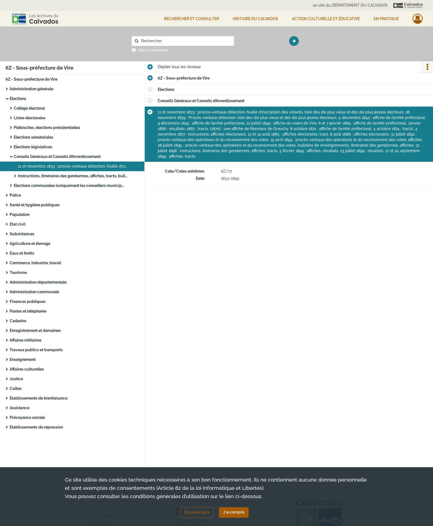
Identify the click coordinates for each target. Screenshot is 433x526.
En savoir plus (197, 512)
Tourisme (18, 272)
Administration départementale (38, 282)
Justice (16, 379)
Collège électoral (29, 108)
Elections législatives (33, 147)
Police (15, 195)
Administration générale (31, 89)
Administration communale (34, 292)
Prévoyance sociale (27, 417)
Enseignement (23, 359)
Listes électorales (30, 118)
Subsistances (22, 234)
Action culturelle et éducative (326, 19)
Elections (18, 98)
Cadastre (18, 321)
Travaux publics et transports (36, 350)
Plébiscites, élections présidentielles (47, 127)
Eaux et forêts (22, 253)
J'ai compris (233, 512)
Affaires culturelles (27, 369)
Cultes (16, 388)
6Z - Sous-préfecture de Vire (31, 79)
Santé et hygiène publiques (35, 205)
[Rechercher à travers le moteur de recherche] (185, 41)
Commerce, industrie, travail (35, 263)
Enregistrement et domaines (35, 330)
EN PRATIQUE (386, 19)
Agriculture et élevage (30, 243)
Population (20, 214)
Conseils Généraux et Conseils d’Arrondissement (57, 156)
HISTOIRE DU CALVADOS (255, 19)
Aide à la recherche (153, 50)
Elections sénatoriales (33, 137)
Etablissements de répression (36, 427)
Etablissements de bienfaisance (38, 398)
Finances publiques (28, 301)
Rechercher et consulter (191, 19)
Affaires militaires (25, 340)
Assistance (19, 408)
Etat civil (17, 224)
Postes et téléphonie (28, 311)
